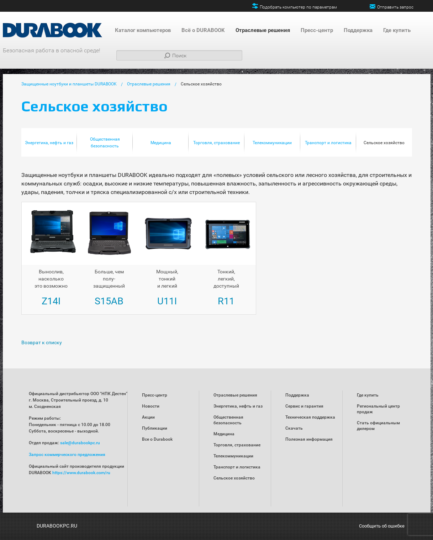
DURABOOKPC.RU (57, 526)
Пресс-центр (317, 30)
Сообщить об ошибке (382, 526)
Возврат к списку (41, 342)
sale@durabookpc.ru (80, 442)
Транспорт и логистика (328, 142)
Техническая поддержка (310, 417)
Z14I (51, 301)
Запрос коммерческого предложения (67, 454)
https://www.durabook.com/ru (81, 472)
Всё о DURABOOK (203, 30)
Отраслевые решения (263, 30)
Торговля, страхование (216, 142)
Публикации (154, 428)
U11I (167, 301)
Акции (148, 417)
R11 (226, 301)
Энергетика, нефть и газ (49, 142)
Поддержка (358, 30)
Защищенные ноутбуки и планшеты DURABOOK (69, 84)
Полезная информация (309, 439)
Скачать (294, 428)
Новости (150, 406)
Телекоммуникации (272, 142)
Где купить (397, 30)
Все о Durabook (157, 439)
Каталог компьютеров (143, 30)
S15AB (109, 301)
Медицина (161, 142)
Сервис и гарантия (304, 406)
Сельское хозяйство (201, 84)
